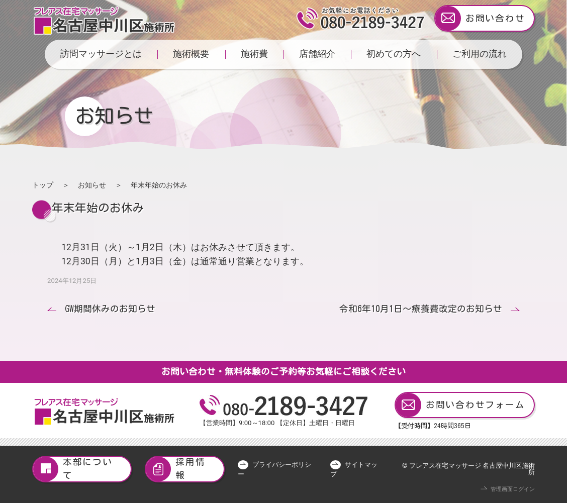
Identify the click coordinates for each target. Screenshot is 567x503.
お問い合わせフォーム (460, 405)
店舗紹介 (317, 54)
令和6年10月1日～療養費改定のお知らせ (420, 309)
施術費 (254, 54)
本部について (73, 469)
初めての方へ (393, 54)
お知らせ (92, 185)
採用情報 (175, 469)
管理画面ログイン (513, 489)
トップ (42, 185)
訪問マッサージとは (101, 54)
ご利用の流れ (479, 54)
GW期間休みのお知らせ (110, 309)
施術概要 (191, 54)
